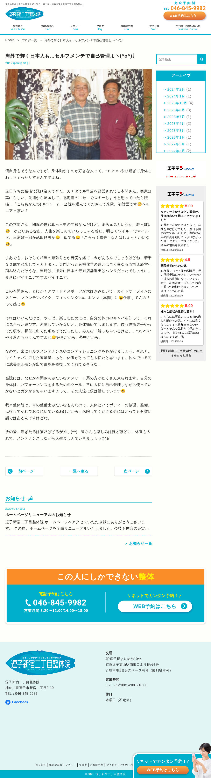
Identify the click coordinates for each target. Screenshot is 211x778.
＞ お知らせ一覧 (138, 544)
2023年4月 (176, 124)
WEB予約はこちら (183, 15)
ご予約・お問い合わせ (131, 765)
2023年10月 (177, 103)
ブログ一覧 (29, 40)
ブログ (84, 765)
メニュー (73, 765)
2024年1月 (176, 96)
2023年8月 (176, 110)
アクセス (111, 765)
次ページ (131, 471)
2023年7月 (176, 117)
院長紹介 (45, 765)
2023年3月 (176, 131)
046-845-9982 (26, 693)
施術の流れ (59, 765)
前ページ (26, 471)
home (10, 40)
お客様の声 (97, 765)
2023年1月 (176, 137)
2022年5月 (176, 144)
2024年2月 (176, 89)
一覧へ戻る (79, 471)
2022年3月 (176, 151)
